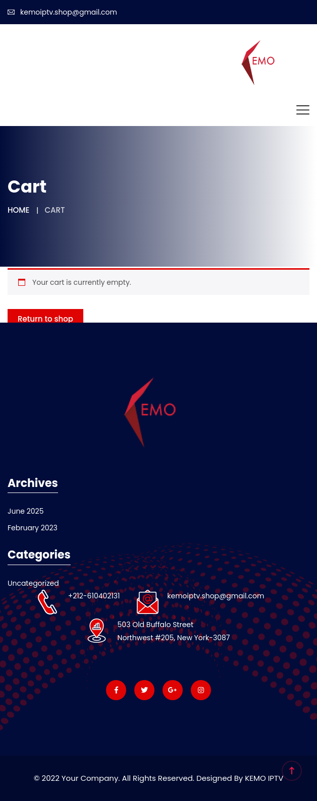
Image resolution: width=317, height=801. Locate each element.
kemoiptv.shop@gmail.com (62, 12)
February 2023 (33, 528)
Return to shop (45, 319)
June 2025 (25, 511)
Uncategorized (33, 583)
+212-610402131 (94, 596)
